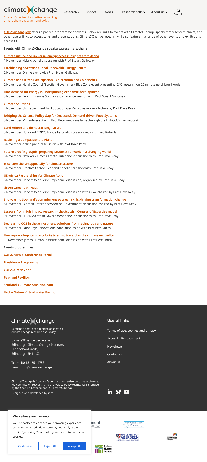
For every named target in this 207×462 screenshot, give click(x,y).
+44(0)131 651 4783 (30, 362)
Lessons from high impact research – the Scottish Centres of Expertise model (60, 211)
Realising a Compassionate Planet (29, 140)
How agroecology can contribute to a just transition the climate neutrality (59, 235)
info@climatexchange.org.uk (41, 367)
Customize (25, 446)
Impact (91, 12)
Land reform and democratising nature (32, 128)
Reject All (50, 446)
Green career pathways (21, 187)
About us (158, 12)
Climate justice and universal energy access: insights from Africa (51, 56)
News (109, 12)
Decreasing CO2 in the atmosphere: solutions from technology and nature (58, 223)
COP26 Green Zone (17, 270)
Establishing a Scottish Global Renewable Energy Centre (45, 68)
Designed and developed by (32, 393)
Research (70, 12)
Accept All (74, 446)
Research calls (132, 12)
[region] (49, 432)
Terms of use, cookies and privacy (131, 330)
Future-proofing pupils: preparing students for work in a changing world (57, 152)
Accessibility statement (123, 338)
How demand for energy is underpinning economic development (51, 92)
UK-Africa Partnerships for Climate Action (34, 175)
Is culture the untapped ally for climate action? (38, 164)
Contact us (115, 354)
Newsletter (115, 346)
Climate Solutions (17, 104)
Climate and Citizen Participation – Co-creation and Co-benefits (50, 80)
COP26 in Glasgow (17, 32)
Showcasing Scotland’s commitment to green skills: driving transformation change (65, 199)
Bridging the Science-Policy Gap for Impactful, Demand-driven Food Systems (60, 116)
